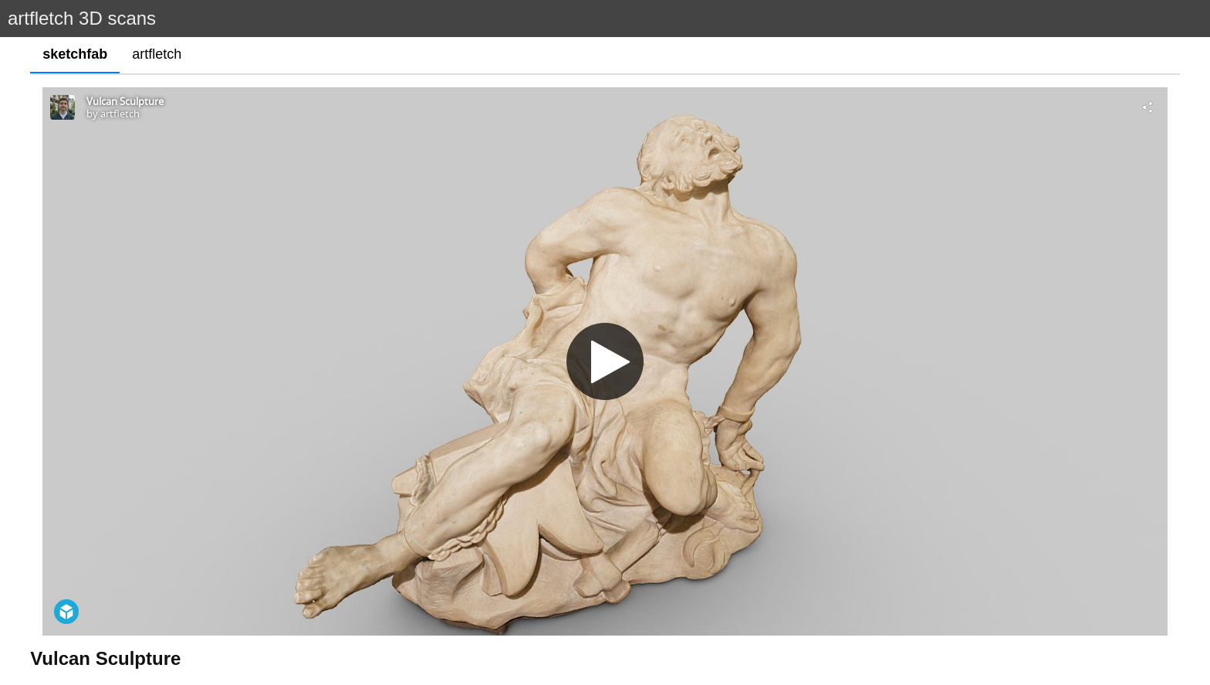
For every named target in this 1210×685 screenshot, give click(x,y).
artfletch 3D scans (82, 18)
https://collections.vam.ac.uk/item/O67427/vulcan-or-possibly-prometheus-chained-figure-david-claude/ (310, 649)
